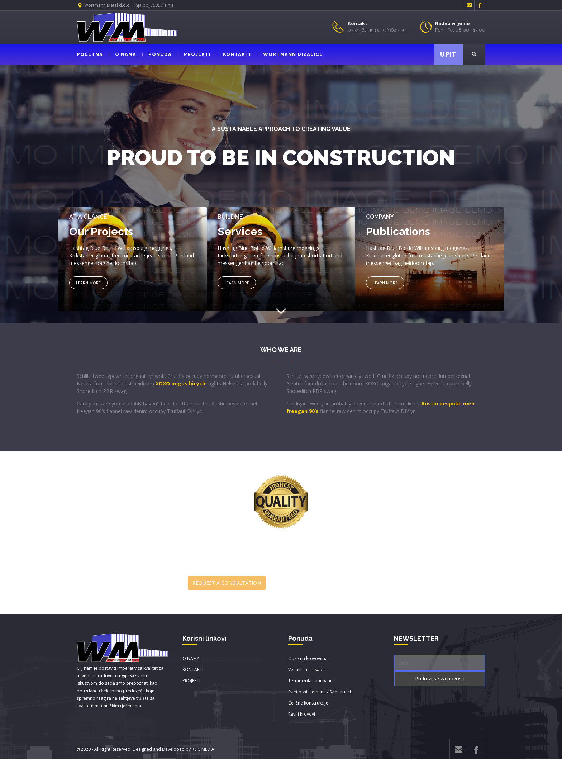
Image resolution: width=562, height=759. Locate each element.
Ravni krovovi (301, 714)
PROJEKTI (194, 54)
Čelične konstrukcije (308, 703)
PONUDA (157, 54)
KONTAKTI (234, 54)
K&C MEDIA (203, 749)
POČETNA (90, 54)
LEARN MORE (88, 282)
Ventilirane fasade (306, 670)
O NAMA (122, 54)
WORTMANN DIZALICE (290, 54)
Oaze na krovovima (308, 658)
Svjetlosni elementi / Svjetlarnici (319, 692)
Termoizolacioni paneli (311, 681)
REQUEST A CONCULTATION (226, 582)
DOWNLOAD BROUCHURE (331, 583)
